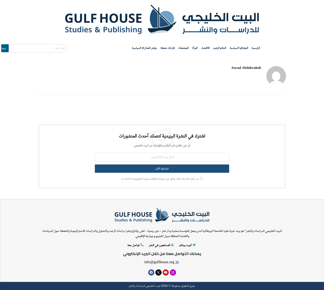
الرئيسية (257, 48)
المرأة (194, 48)
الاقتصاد (205, 48)
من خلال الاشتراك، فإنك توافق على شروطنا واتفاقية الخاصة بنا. (162, 178)
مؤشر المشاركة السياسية (143, 48)
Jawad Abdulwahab (246, 68)
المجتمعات (182, 48)
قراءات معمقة (167, 48)
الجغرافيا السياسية (239, 48)
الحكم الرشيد (219, 48)
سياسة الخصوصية (140, 178)
